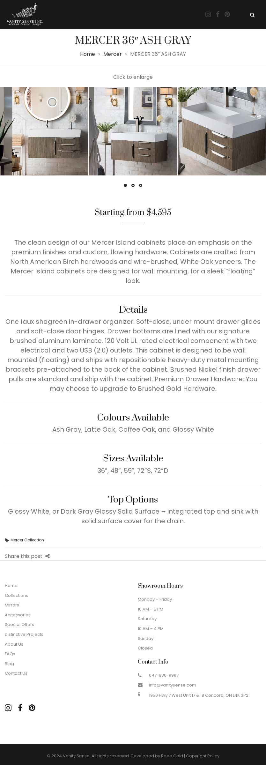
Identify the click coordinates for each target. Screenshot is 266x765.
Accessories (18, 615)
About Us (14, 644)
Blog (9, 664)
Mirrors (12, 605)
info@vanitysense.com (172, 685)
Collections (16, 595)
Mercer (112, 54)
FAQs (10, 654)
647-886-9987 (164, 675)
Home (87, 54)
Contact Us (16, 673)
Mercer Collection (27, 540)
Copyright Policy (202, 756)
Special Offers (19, 624)
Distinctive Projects (24, 634)
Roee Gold (172, 756)
